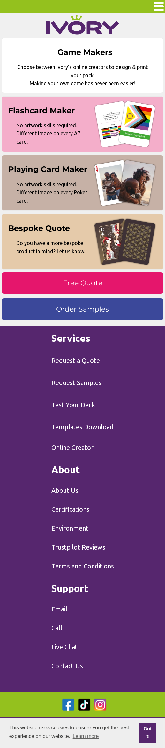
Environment (69, 528)
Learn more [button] (86, 736)
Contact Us (67, 665)
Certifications (70, 509)
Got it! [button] (148, 732)
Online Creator (72, 447)
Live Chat (64, 647)
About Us (65, 490)
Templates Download (82, 427)
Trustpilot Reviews (78, 547)
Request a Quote (75, 360)
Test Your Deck (73, 404)
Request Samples (76, 382)
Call (56, 628)
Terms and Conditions (82, 566)
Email (59, 609)
